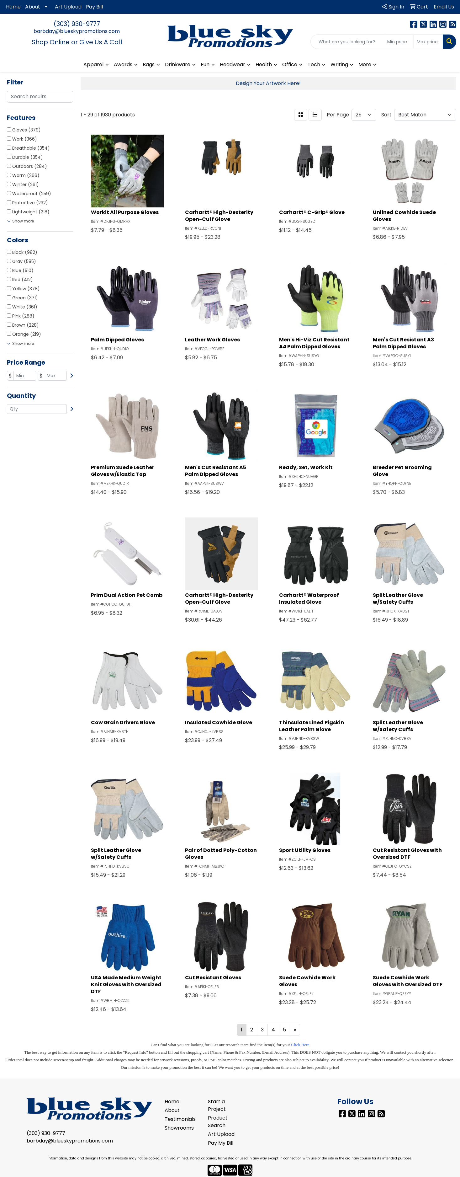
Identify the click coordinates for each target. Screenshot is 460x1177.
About (32, 6)
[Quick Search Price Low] (399, 42)
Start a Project (217, 1105)
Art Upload (68, 6)
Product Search (218, 1121)
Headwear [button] (232, 64)
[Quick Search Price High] (428, 42)
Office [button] (289, 64)
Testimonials (180, 1119)
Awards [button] (123, 64)
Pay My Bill (220, 1143)
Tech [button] (314, 64)
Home (13, 6)
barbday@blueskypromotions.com (77, 31)
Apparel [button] (93, 64)
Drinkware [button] (177, 64)
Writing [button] (339, 64)
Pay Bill (94, 6)
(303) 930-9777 (77, 23)
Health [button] (264, 64)
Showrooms (179, 1128)
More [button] (364, 64)
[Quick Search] (347, 42)
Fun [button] (205, 64)
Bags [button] (149, 64)
